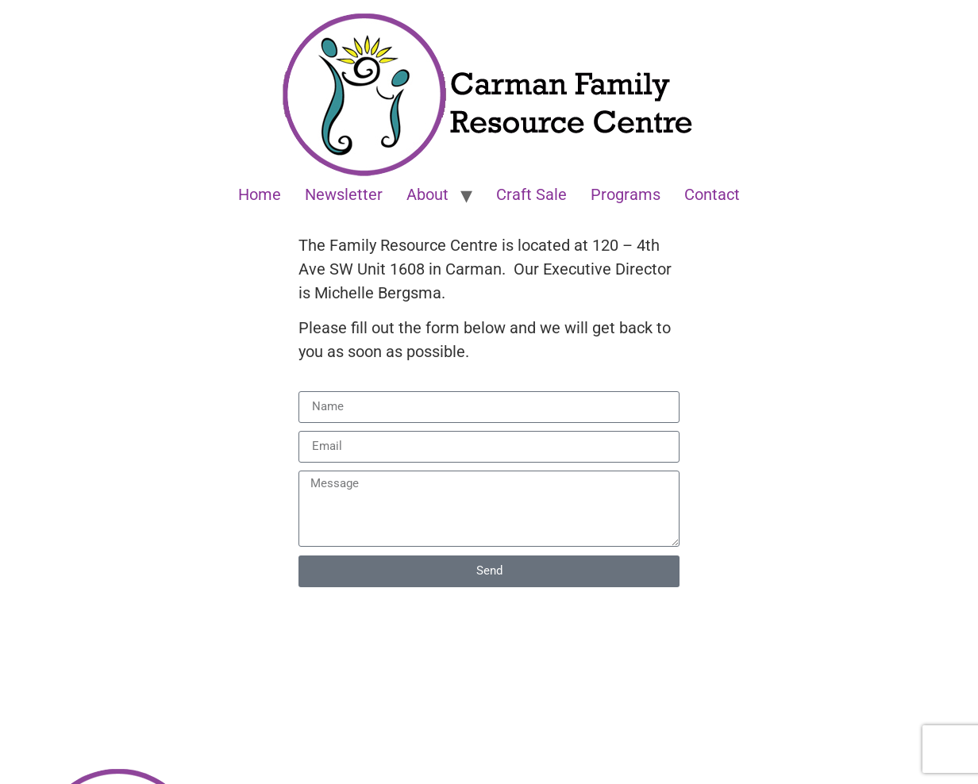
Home (259, 194)
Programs (625, 194)
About (427, 194)
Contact (712, 194)
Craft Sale (531, 194)
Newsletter (344, 194)
